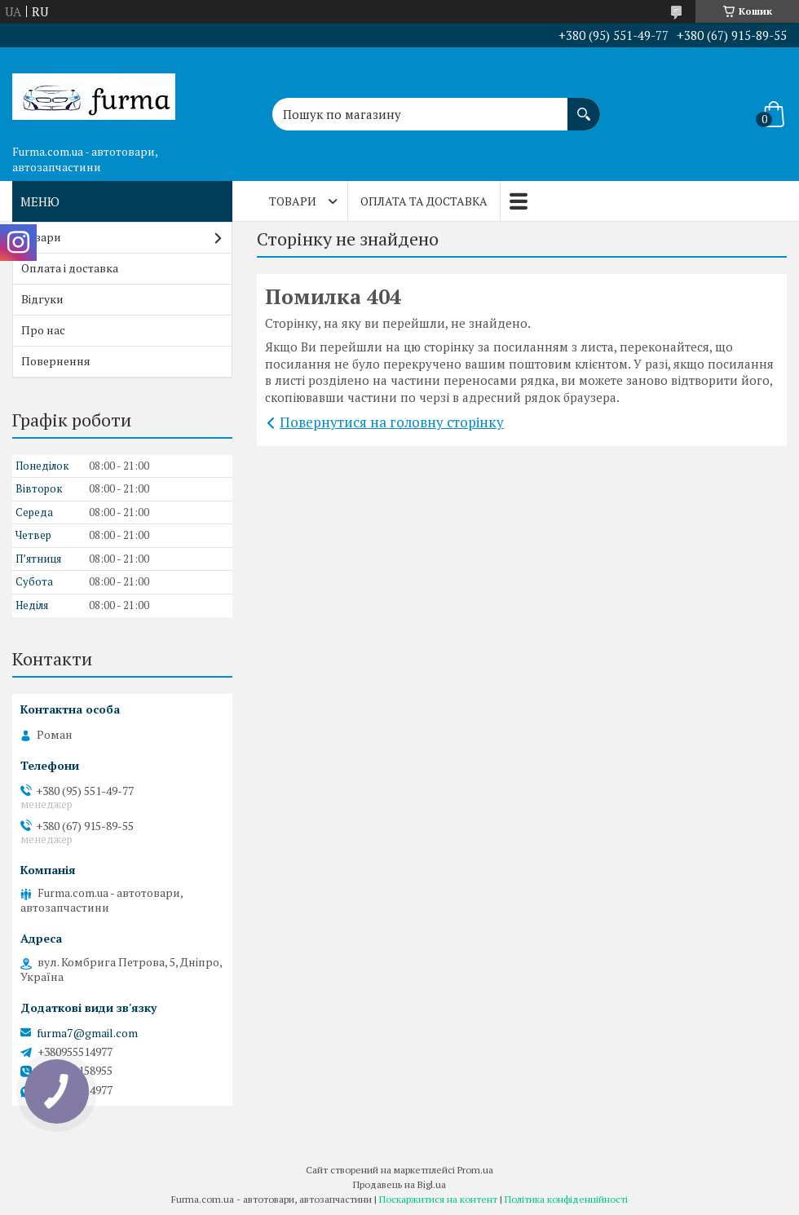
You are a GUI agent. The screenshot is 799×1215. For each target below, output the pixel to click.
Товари (292, 201)
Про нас (43, 330)
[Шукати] (583, 106)
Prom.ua (475, 1170)
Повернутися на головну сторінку (392, 422)
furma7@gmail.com (87, 1033)
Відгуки (42, 299)
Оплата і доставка (69, 268)
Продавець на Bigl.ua (399, 1184)
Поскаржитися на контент (438, 1199)
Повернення (55, 361)
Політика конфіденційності (566, 1199)
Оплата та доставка (424, 201)
